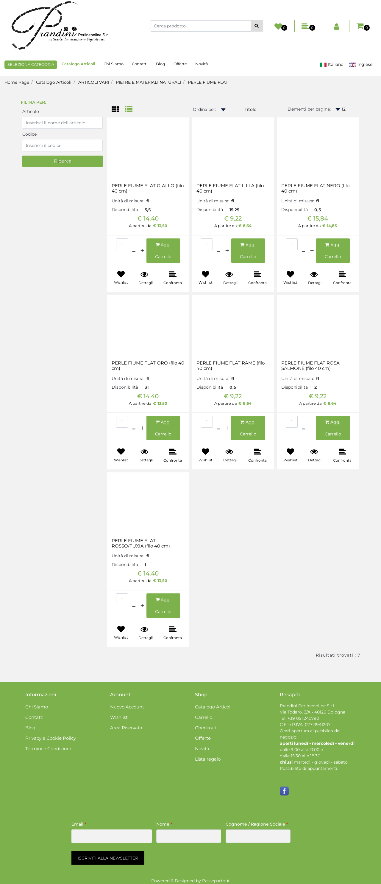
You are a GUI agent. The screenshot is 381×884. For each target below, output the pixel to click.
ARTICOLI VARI (93, 82)
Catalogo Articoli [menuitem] (78, 63)
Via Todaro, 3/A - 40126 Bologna (312, 712)
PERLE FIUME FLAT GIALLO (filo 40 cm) (148, 188)
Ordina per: (204, 109)
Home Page (16, 82)
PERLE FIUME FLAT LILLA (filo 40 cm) (230, 188)
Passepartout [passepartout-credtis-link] (216, 880)
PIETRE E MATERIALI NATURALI (148, 82)
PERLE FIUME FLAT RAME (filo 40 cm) (230, 365)
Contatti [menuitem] (140, 63)
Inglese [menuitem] (360, 64)
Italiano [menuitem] (331, 64)
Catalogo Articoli (53, 82)
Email (78, 824)
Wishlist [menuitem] (119, 717)
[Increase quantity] (142, 250)
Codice (29, 134)
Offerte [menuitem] (180, 63)
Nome (164, 824)
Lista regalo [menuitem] (208, 759)
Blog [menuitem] (160, 63)
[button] (257, 26)
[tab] (118, 110)
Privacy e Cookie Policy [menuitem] (50, 738)
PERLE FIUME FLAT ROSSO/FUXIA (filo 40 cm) (141, 543)
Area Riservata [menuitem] (126, 728)
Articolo (30, 111)
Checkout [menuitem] (205, 728)
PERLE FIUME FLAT (208, 82)
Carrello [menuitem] (203, 717)
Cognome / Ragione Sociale (257, 824)
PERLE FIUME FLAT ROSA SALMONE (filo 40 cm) (310, 365)
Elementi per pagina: (309, 109)
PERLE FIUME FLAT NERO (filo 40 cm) (315, 188)
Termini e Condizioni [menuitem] (48, 748)
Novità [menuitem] (201, 63)
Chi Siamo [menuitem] (114, 63)
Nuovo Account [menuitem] (127, 707)
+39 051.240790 (303, 718)
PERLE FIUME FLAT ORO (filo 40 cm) (148, 365)
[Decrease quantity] (133, 250)
